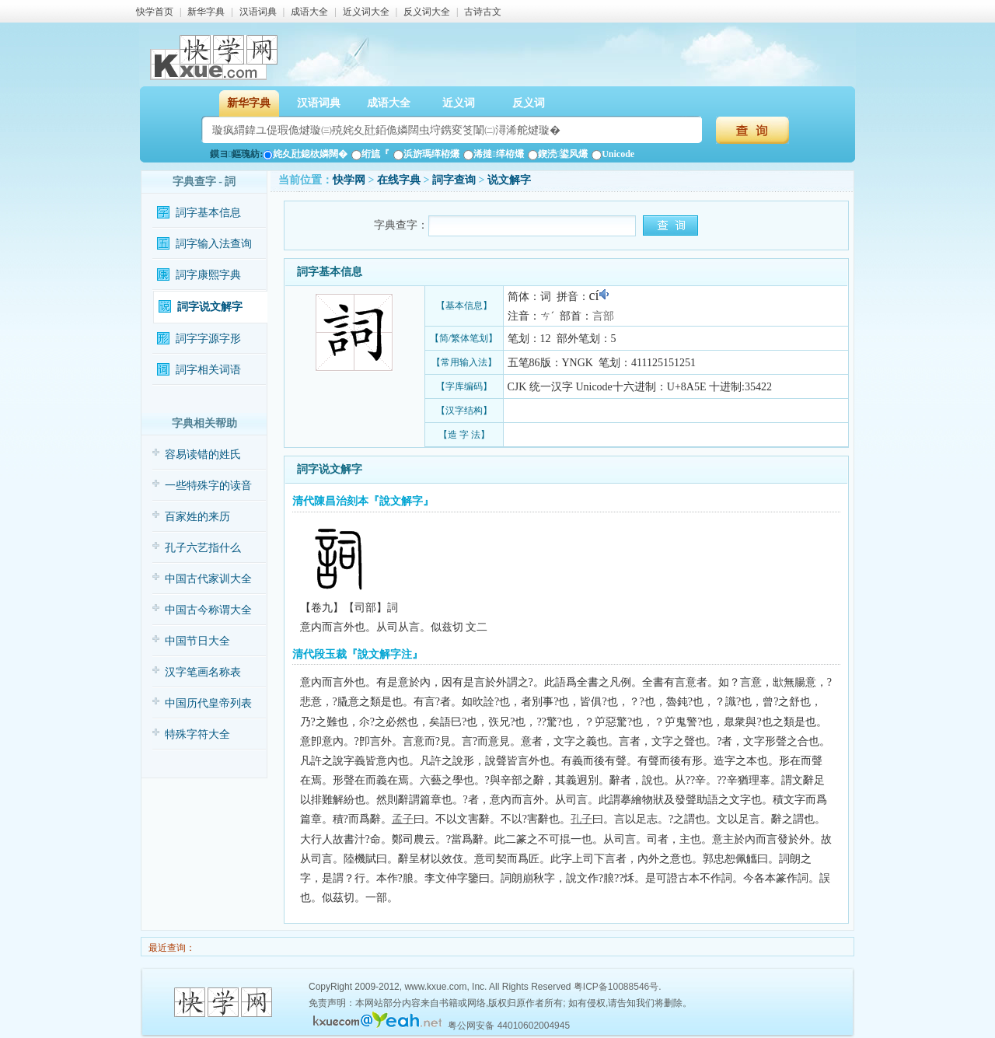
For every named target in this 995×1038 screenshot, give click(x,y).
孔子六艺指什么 (203, 548)
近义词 (458, 103)
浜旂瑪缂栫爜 (426, 154)
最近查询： (170, 947)
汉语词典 (258, 11)
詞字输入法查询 (214, 244)
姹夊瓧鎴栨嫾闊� (305, 154)
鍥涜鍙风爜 (558, 154)
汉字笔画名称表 (203, 672)
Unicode (613, 154)
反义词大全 (426, 11)
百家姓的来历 (197, 516)
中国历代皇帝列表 (208, 703)
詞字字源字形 (208, 338)
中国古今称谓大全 (208, 610)
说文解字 (509, 180)
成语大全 (309, 11)
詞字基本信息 (208, 212)
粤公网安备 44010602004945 (509, 1025)
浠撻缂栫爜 (493, 154)
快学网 (349, 180)
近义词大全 (366, 11)
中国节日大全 (197, 641)
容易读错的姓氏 (203, 454)
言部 (603, 316)
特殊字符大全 (197, 734)
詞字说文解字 (210, 307)
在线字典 (399, 180)
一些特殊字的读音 (208, 485)
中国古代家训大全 (208, 579)
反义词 (528, 103)
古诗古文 (482, 11)
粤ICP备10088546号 (616, 986)
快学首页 (154, 11)
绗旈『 (370, 154)
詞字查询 (454, 180)
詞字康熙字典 (208, 275)
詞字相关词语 (208, 370)
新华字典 (206, 11)
